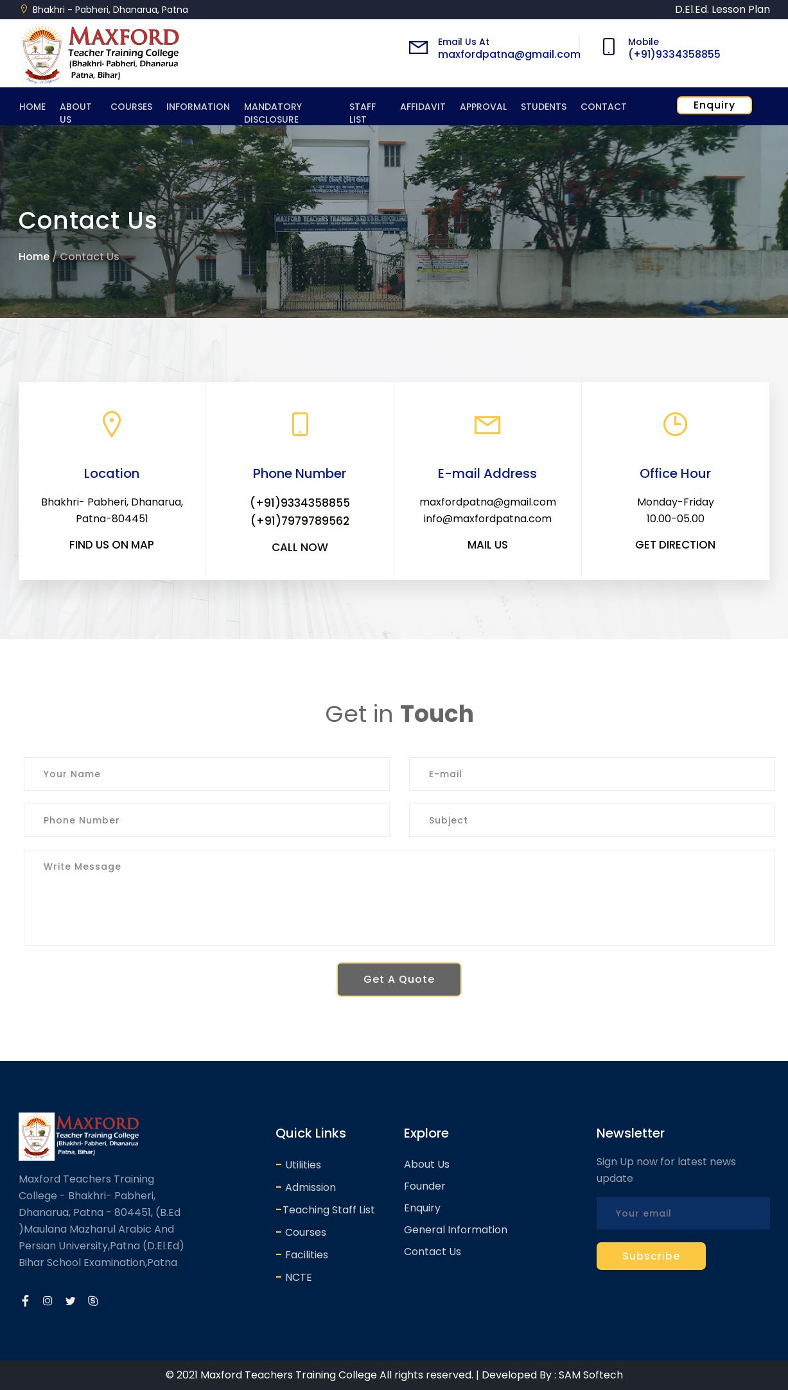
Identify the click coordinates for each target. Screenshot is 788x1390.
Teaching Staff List (325, 1209)
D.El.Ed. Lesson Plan (722, 9)
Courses (131, 106)
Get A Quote (404, 979)
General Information (455, 1229)
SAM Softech (591, 1375)
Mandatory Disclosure (273, 113)
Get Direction (675, 544)
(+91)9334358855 (674, 54)
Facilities (302, 1254)
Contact (604, 106)
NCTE (294, 1277)
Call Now (300, 547)
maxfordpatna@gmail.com (509, 54)
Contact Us (432, 1251)
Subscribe (651, 1256)
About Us (76, 113)
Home (32, 106)
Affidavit (423, 106)
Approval (483, 106)
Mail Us (488, 544)
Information (198, 106)
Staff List (362, 113)
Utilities (298, 1164)
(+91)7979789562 (299, 521)
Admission (306, 1187)
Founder (425, 1186)
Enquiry (714, 105)
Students (543, 106)
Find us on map (111, 544)
